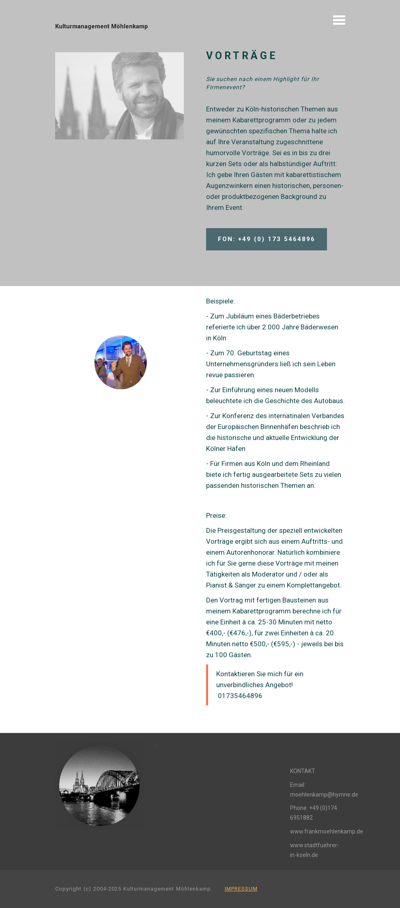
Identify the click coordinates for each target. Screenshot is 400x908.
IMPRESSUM (241, 889)
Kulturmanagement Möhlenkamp (101, 26)
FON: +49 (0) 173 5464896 (266, 239)
